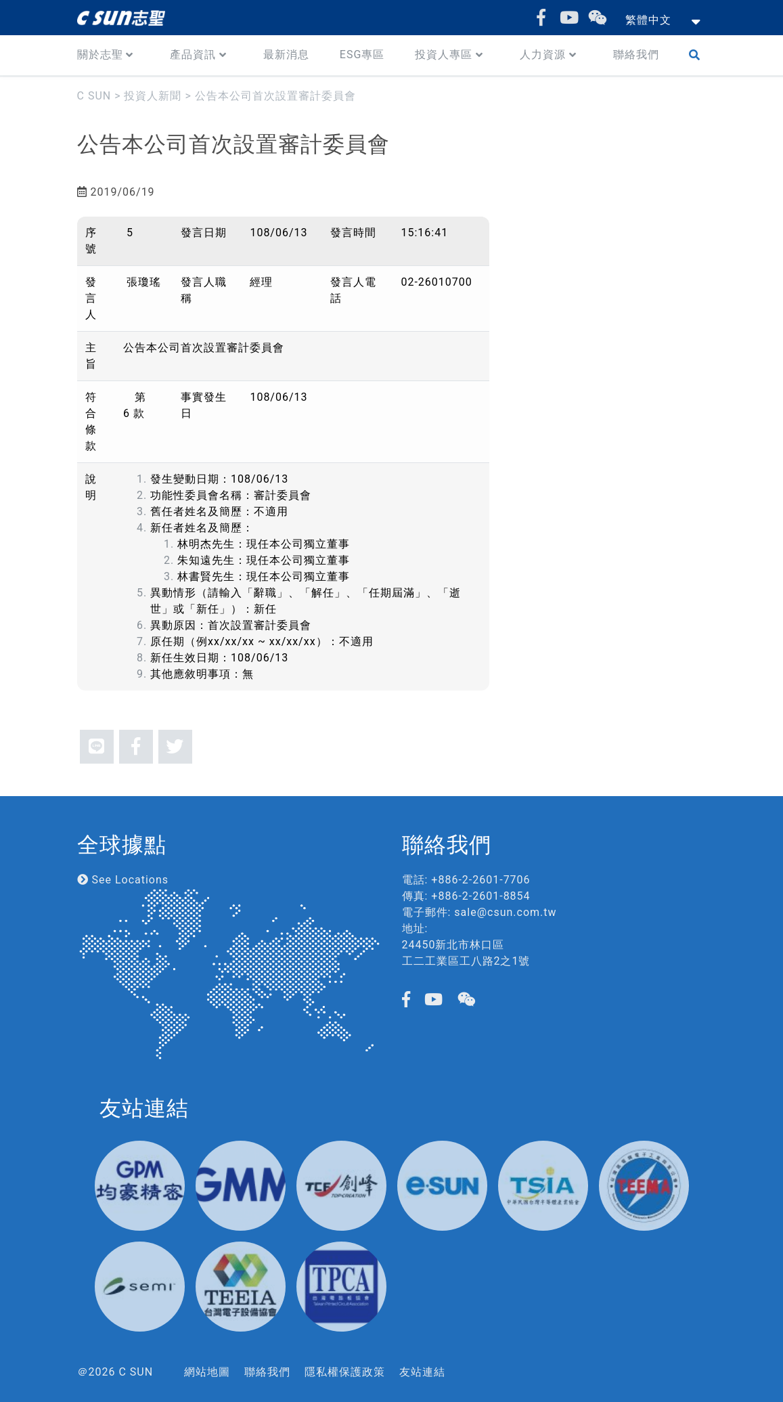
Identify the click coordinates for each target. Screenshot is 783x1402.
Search (697, 55)
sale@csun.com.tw (505, 912)
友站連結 (422, 1371)
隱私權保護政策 (345, 1371)
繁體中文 (648, 20)
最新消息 (286, 54)
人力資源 (543, 54)
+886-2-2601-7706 (480, 879)
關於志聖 (100, 54)
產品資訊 (193, 54)
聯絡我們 (636, 54)
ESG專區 (362, 54)
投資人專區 (443, 54)
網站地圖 (207, 1371)
